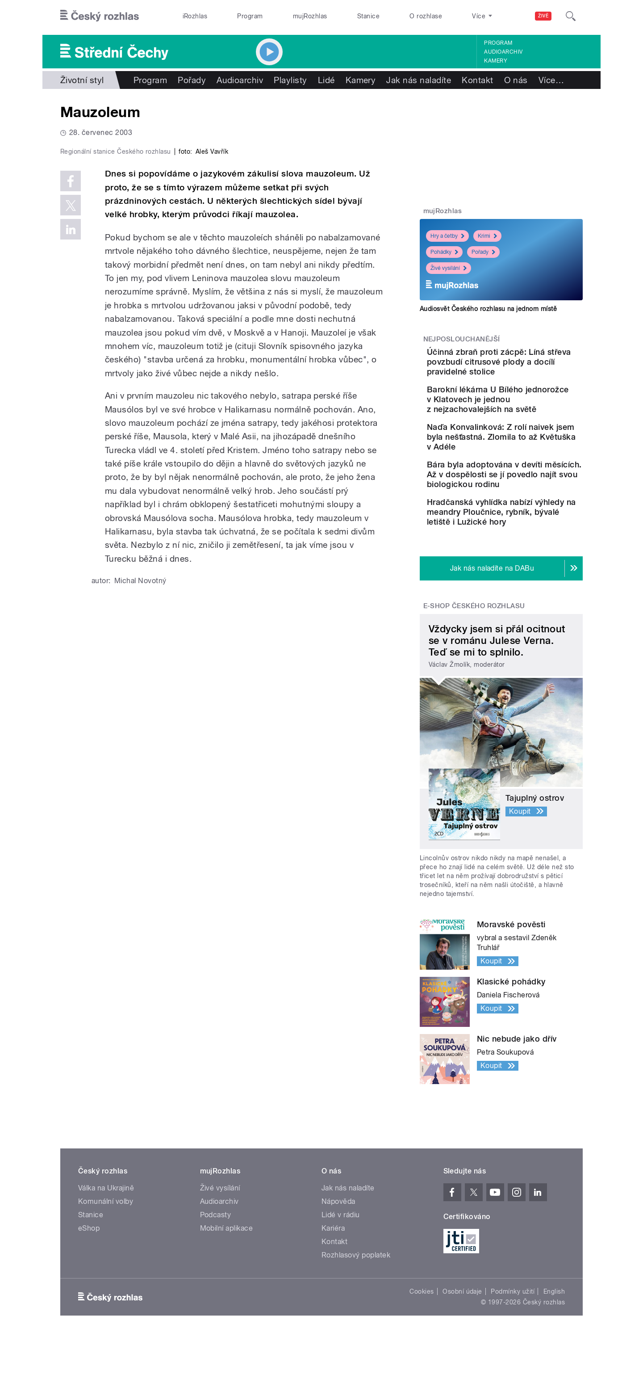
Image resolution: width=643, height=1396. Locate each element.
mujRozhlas (310, 16)
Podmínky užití (512, 1350)
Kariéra (333, 1287)
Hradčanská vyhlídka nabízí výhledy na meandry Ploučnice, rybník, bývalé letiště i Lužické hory (529, 566)
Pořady (192, 80)
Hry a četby (447, 236)
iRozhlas (195, 16)
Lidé (326, 80)
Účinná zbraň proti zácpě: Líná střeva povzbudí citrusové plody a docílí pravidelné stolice (526, 366)
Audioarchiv (503, 52)
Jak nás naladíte (418, 80)
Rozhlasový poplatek (356, 1314)
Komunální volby (105, 1260)
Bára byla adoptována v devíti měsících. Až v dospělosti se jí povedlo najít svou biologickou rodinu (526, 513)
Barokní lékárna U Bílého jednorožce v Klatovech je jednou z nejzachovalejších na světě (528, 414)
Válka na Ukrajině (106, 1247)
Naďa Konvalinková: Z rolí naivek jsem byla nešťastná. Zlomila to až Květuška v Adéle (526, 461)
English (554, 1350)
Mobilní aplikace (226, 1287)
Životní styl (82, 80)
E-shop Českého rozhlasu (474, 664)
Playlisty (290, 80)
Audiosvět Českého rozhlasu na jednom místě (488, 308)
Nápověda (338, 1260)
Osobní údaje (462, 1350)
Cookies (421, 1350)
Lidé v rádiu (341, 1274)
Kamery (495, 61)
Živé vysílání (448, 268)
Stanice (368, 16)
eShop (89, 1287)
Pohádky (444, 252)
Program (250, 16)
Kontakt (477, 80)
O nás (516, 80)
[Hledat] (571, 16)
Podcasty (215, 1274)
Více (551, 80)
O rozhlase (425, 16)
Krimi (487, 236)
